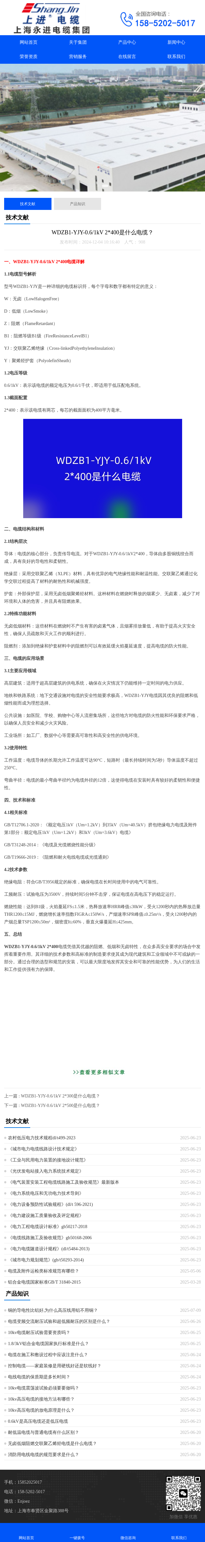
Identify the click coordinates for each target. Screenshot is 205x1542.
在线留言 (127, 56)
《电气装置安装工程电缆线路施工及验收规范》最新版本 (63, 1182)
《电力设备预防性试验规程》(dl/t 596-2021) (50, 1204)
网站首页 (29, 42)
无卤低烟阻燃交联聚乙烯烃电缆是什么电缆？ (52, 1443)
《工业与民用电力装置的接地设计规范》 (48, 1160)
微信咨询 (128, 1532)
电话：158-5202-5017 (24, 1491)
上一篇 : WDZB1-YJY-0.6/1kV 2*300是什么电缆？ (52, 1096)
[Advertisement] (102, 1022)
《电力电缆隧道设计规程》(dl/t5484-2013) (49, 1248)
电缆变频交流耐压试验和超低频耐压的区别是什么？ (59, 1321)
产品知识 (77, 204)
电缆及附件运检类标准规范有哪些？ (43, 1271)
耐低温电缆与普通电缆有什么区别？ (43, 1432)
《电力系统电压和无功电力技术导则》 (46, 1193)
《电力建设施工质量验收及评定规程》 (46, 1215)
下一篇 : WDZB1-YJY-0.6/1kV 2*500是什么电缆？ (52, 1105)
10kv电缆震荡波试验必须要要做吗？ (43, 1388)
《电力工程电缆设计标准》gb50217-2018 (47, 1226)
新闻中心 (176, 42)
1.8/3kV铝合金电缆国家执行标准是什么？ (48, 1343)
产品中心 (127, 42)
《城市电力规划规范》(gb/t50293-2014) (46, 1260)
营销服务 (78, 56)
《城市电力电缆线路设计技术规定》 (43, 1149)
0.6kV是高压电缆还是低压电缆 (38, 1421)
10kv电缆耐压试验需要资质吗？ (39, 1332)
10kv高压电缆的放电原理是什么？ (41, 1410)
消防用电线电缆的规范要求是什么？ (43, 1454)
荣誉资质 (29, 56)
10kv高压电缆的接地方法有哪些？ (41, 1399)
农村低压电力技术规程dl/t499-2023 (41, 1137)
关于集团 (78, 42)
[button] (98, 186)
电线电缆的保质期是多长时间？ (39, 1377)
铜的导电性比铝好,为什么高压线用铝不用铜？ (53, 1310)
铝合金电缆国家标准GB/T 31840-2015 (44, 1282)
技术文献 (27, 204)
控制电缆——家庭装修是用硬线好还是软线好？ (54, 1365)
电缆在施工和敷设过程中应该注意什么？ (48, 1354)
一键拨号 (77, 1532)
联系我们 (176, 56)
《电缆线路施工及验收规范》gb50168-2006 (50, 1237)
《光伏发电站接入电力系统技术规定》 (46, 1171)
